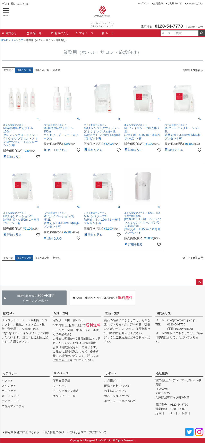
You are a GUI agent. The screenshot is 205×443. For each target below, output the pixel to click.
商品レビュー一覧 (64, 396)
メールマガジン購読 (66, 391)
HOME (4, 40)
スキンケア (17, 40)
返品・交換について (117, 396)
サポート (111, 373)
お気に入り (60, 33)
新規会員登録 (61, 380)
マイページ (84, 33)
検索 (201, 33)
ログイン (144, 3)
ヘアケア (7, 380)
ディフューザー (12, 401)
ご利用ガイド (174, 3)
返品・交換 (112, 313)
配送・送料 (61, 313)
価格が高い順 (42, 70)
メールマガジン (194, 3)
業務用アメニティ (13, 406)
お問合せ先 (163, 313)
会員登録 (158, 3)
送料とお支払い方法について (87, 432)
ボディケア (9, 391)
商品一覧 (33, 33)
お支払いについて (115, 391)
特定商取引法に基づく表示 (22, 432)
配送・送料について (117, 385)
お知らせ (9, 33)
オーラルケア (10, 396)
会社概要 (162, 373)
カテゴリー (9, 373)
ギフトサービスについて (120, 401)
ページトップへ (199, 282)
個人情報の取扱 (54, 432)
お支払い (8, 313)
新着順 (56, 70)
